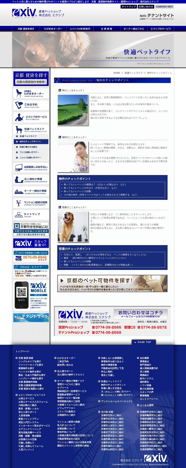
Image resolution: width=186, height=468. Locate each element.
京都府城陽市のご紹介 (151, 419)
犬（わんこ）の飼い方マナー (116, 391)
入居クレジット (26, 449)
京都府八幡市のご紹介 (151, 429)
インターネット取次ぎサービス (34, 426)
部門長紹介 (145, 365)
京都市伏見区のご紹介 (112, 442)
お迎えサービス (26, 398)
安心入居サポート (27, 412)
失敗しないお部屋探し (112, 358)
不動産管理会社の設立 (68, 439)
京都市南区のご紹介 (111, 446)
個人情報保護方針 (149, 368)
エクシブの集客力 (66, 411)
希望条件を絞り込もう (112, 361)
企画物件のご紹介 (66, 415)
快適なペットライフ (111, 381)
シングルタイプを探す (29, 361)
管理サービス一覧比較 (68, 398)
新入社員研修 (146, 389)
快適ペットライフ (134, 73)
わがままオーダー (66, 358)
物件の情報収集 (109, 365)
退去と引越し (108, 375)
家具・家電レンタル (28, 408)
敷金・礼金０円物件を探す (32, 375)
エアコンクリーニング (29, 429)
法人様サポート (65, 371)
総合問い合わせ (65, 365)
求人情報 (144, 372)
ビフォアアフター (66, 408)
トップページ (22, 351)
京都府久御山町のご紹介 (152, 439)
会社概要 (144, 358)
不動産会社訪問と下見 (112, 368)
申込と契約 (106, 372)
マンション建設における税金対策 (74, 442)
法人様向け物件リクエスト (70, 374)
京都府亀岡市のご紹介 (151, 415)
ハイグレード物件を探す (30, 378)
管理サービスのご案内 (68, 384)
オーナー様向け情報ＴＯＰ (70, 381)
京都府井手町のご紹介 (151, 442)
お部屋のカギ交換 (27, 439)
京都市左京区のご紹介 (112, 422)
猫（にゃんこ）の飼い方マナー (117, 395)
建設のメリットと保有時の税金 (73, 445)
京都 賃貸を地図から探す (31, 389)
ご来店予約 (63, 361)
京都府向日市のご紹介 (151, 422)
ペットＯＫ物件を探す (29, 372)
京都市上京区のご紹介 (112, 425)
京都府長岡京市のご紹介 (152, 425)
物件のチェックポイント (113, 385)
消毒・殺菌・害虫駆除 (29, 436)
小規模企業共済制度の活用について (75, 435)
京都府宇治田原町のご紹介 (153, 446)
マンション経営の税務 (68, 422)
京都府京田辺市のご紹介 (152, 432)
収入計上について (66, 425)
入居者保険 (24, 415)
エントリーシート (149, 399)
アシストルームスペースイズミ (117, 401)
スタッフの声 (146, 392)
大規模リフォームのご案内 (70, 405)
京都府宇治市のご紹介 (151, 412)
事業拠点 (144, 361)
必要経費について (66, 428)
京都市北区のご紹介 (111, 415)
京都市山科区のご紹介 (112, 449)
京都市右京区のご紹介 (112, 419)
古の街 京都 (107, 412)
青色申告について (66, 432)
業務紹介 (144, 375)
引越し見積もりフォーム (30, 446)
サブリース (63, 388)
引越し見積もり (26, 443)
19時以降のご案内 (27, 405)
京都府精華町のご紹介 (151, 449)
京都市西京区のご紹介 (112, 436)
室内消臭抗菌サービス (29, 432)
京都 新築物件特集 (27, 382)
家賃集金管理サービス (68, 394)
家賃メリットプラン (28, 419)
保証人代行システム (28, 422)
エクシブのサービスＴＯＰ (32, 395)
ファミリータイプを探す (30, 365)
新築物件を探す (26, 368)
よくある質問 (146, 405)
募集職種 (144, 395)
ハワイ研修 (145, 385)
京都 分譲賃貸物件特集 (30, 385)
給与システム (146, 378)
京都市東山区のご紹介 (112, 439)
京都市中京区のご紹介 (112, 429)
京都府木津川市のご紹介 (152, 436)
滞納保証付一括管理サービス (72, 391)
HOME (117, 73)
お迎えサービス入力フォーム (33, 402)
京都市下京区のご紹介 (112, 432)
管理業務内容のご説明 (68, 401)
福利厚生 (144, 382)
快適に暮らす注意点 (111, 388)
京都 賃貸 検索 (25, 358)
